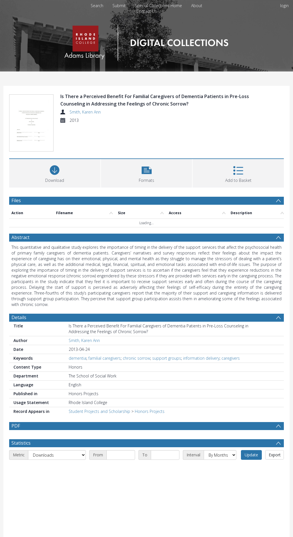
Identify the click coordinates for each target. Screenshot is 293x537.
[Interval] (220, 455)
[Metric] (57, 455)
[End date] (165, 455)
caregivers (230, 358)
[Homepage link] (146, 41)
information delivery (201, 358)
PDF (15, 426)
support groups (166, 358)
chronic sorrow (136, 358)
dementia (77, 358)
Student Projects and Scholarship (99, 411)
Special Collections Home (158, 5)
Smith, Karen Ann (85, 112)
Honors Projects (150, 411)
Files (16, 200)
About (196, 5)
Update (251, 455)
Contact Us (146, 11)
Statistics (21, 443)
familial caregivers (104, 358)
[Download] (54, 172)
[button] (146, 172)
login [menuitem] (284, 5)
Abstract (20, 237)
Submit (119, 5)
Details (18, 317)
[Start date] (120, 455)
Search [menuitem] (97, 5)
